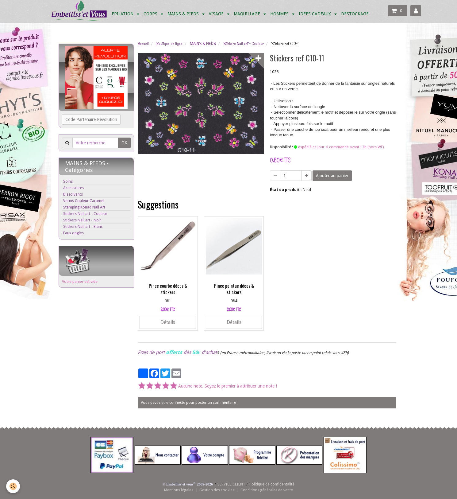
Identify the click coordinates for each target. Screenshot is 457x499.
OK (124, 142)
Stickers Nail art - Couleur (243, 43)
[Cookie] (13, 486)
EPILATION (123, 13)
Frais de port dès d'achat (177, 352)
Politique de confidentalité (271, 484)
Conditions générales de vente (266, 490)
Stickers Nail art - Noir (82, 220)
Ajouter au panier (332, 175)
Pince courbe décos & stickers (168, 288)
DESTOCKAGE (355, 13)
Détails (167, 322)
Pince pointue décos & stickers (234, 288)
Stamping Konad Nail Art (84, 207)
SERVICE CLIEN (230, 484)
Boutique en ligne (169, 43)
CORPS (151, 13)
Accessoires (73, 187)
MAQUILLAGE (247, 13)
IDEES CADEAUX (315, 13)
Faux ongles (73, 233)
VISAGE (217, 13)
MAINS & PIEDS (183, 13)
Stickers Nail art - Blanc (83, 226)
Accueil (143, 43)
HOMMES (280, 13)
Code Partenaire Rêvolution (91, 119)
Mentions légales (178, 490)
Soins (68, 181)
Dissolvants (73, 194)
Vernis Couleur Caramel (83, 200)
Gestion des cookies (216, 490)
